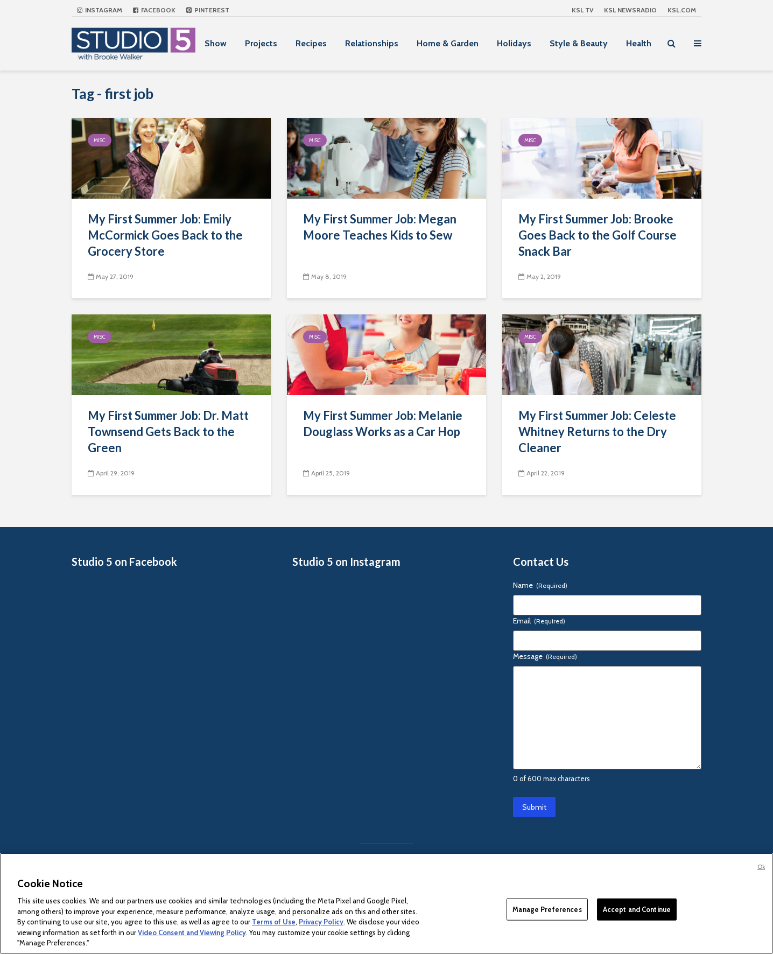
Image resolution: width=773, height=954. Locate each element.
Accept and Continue (637, 908)
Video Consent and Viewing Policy (192, 932)
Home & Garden (448, 43)
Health (638, 43)
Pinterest (207, 10)
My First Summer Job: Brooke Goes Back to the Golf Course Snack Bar (597, 235)
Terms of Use (274, 921)
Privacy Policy (321, 921)
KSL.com (681, 10)
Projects (261, 43)
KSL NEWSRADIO (630, 10)
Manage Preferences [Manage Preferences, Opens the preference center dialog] (546, 908)
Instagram (99, 10)
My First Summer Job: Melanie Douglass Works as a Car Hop (382, 423)
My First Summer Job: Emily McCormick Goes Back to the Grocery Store (165, 235)
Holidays (514, 43)
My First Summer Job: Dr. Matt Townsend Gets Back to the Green (168, 431)
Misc (100, 140)
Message (545, 656)
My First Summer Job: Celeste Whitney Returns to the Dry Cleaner (597, 431)
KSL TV (582, 10)
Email (539, 621)
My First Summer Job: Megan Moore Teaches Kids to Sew (379, 227)
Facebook (154, 10)
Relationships (371, 43)
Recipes (311, 43)
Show (216, 43)
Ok (761, 867)
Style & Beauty (579, 43)
